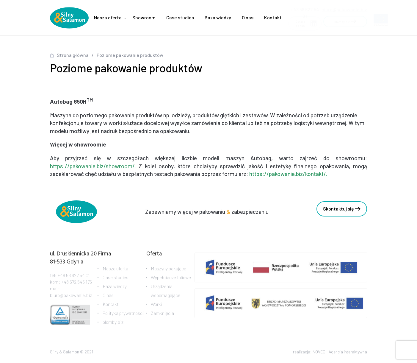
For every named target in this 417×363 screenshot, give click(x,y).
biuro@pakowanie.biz (344, 7)
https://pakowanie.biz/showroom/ (92, 166)
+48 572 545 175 (76, 284)
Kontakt (273, 17)
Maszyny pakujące (168, 271)
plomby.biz (113, 325)
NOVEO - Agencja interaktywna (340, 352)
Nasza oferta (108, 17)
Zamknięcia (162, 316)
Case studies (180, 17)
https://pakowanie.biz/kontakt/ (287, 173)
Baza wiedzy (218, 17)
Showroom (144, 17)
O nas (247, 17)
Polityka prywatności (123, 316)
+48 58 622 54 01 (73, 278)
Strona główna (73, 55)
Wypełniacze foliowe (171, 280)
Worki (156, 307)
